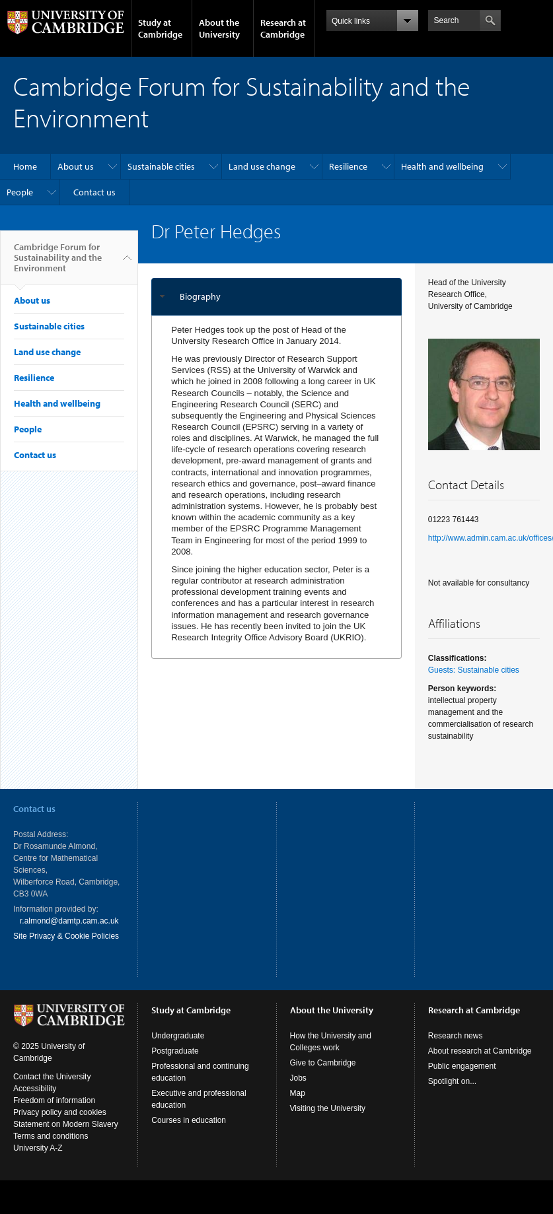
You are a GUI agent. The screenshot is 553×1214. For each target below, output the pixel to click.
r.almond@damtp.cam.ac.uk (69, 921)
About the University (219, 28)
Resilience (348, 166)
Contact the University (52, 1088)
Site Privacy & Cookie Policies (66, 936)
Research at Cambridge (283, 28)
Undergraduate (177, 1047)
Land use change (262, 166)
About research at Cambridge (480, 1062)
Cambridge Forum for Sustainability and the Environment (58, 263)
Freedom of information (54, 1112)
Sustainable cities (161, 166)
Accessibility (34, 1100)
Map (297, 1105)
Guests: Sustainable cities (473, 670)
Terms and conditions (50, 1148)
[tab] (276, 297)
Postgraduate (174, 1062)
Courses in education (188, 1132)
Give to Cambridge (323, 1074)
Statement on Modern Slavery (65, 1136)
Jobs (298, 1090)
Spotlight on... (452, 1093)
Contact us (94, 192)
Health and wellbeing (442, 166)
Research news (455, 1047)
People (20, 192)
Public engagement (462, 1078)
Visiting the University (328, 1120)
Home (25, 166)
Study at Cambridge (160, 28)
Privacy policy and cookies (59, 1124)
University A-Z (38, 1159)
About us (75, 166)
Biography (200, 296)
